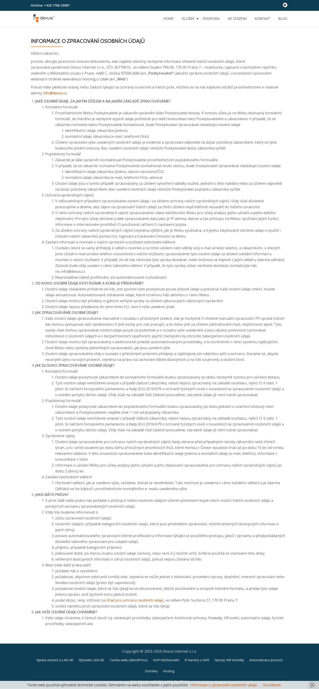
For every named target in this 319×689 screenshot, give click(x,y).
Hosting (168, 671)
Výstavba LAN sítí (91, 660)
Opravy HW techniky (229, 660)
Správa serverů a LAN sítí (54, 660)
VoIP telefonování (166, 660)
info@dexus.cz (55, 93)
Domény (151, 671)
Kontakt (262, 19)
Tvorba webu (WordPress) (128, 660)
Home (168, 19)
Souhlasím (272, 684)
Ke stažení (237, 19)
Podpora (211, 19)
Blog (282, 19)
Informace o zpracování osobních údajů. (224, 684)
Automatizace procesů (266, 660)
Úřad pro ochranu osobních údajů (135, 600)
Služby (188, 19)
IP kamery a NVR (196, 660)
